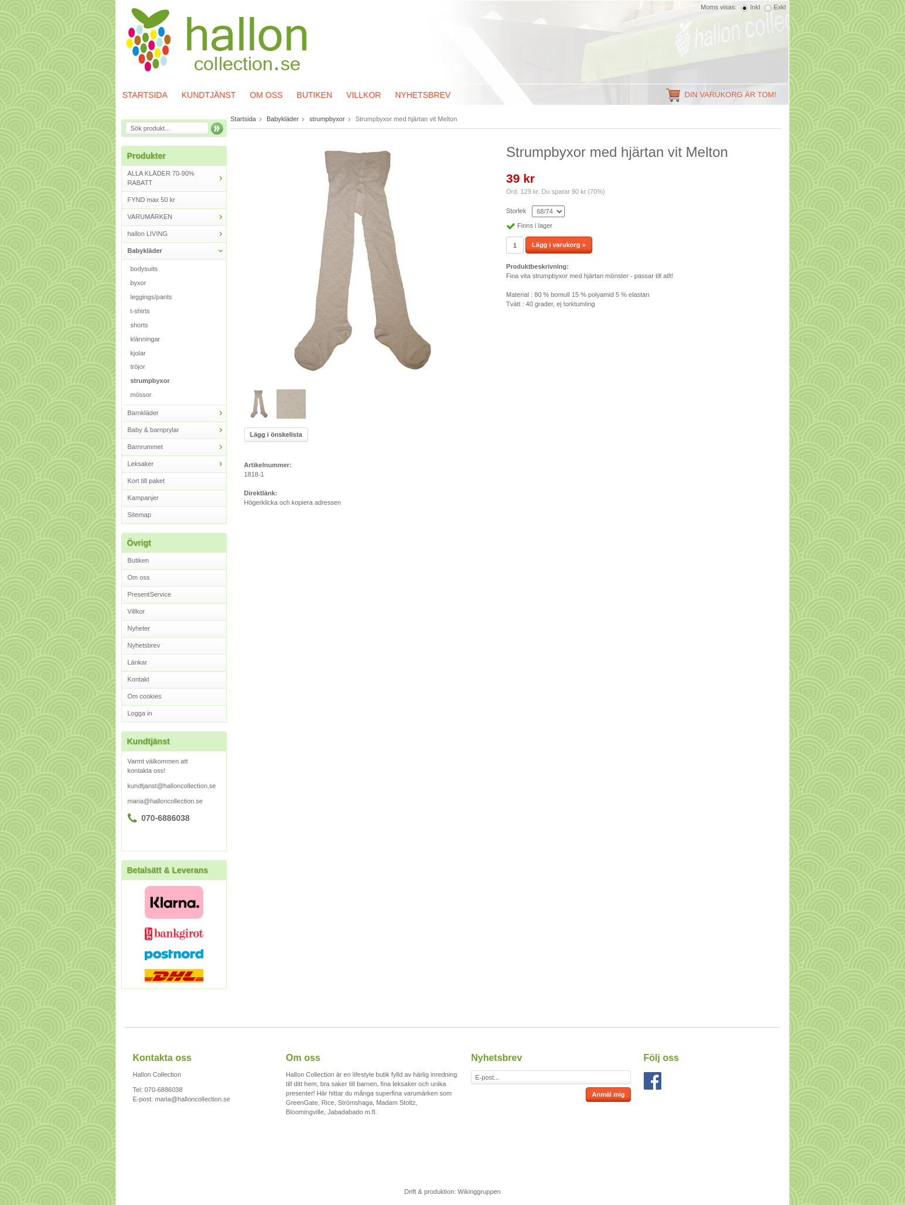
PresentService (150, 594)
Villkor (363, 95)
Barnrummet (177, 447)
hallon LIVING (177, 234)
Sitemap (139, 514)
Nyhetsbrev (422, 95)
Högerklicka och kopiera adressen (292, 502)
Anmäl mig (608, 1094)
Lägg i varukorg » (559, 244)
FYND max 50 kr (151, 199)
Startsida (145, 95)
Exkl (780, 7)
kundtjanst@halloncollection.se (172, 785)
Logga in (140, 713)
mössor (141, 394)
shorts (139, 324)
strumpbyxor (150, 380)
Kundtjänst (209, 95)
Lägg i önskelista (276, 434)
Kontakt (138, 679)
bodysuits (144, 268)
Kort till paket (146, 480)
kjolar (138, 353)
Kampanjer (143, 497)
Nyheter (139, 628)
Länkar (138, 662)
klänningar (145, 339)
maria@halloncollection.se (165, 801)
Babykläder (177, 251)
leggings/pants (151, 296)
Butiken (314, 95)
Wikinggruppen (478, 1191)
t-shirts (140, 310)
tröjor (138, 366)
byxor (138, 282)
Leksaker (177, 464)
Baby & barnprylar (177, 430)
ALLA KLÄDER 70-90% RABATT (177, 178)
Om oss (266, 95)
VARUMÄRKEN (177, 217)
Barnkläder (177, 413)
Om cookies (145, 696)
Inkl (755, 7)
